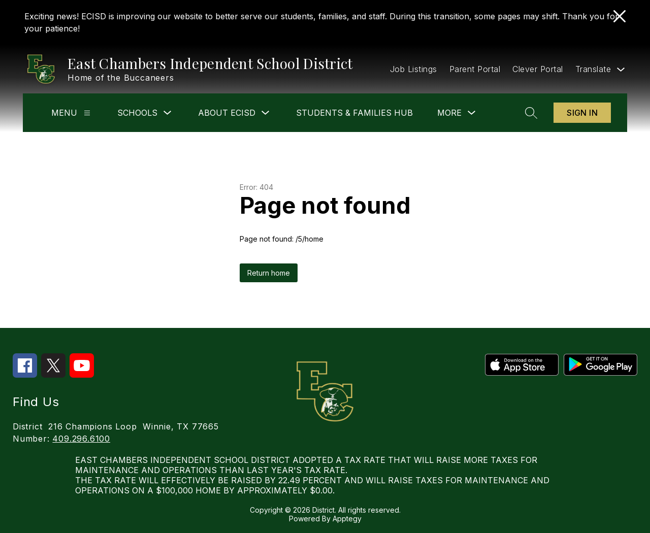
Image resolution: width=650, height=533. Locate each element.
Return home (268, 273)
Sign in (582, 113)
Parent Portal (475, 69)
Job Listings (413, 69)
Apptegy (347, 518)
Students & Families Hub (354, 113)
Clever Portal (537, 69)
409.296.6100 (81, 439)
